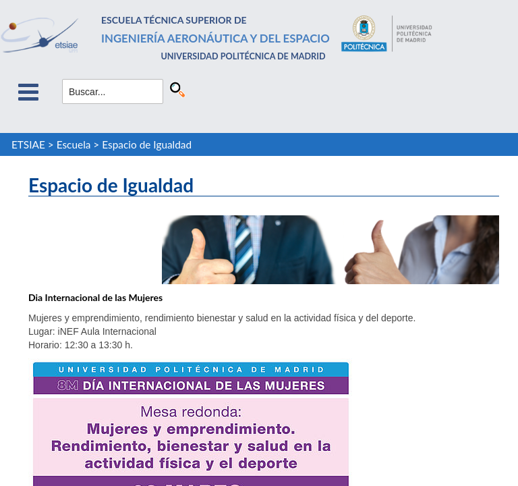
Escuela (74, 144)
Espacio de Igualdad (147, 144)
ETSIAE (28, 144)
